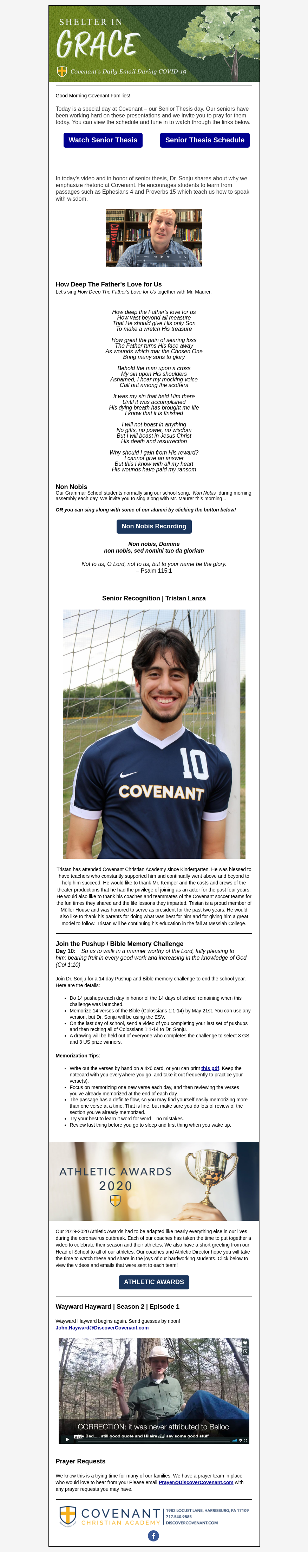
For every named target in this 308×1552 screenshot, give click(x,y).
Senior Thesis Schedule (205, 140)
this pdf (210, 1068)
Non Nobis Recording (154, 526)
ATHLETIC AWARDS (154, 1282)
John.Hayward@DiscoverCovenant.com (102, 1328)
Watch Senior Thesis (103, 140)
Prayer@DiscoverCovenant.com (196, 1482)
